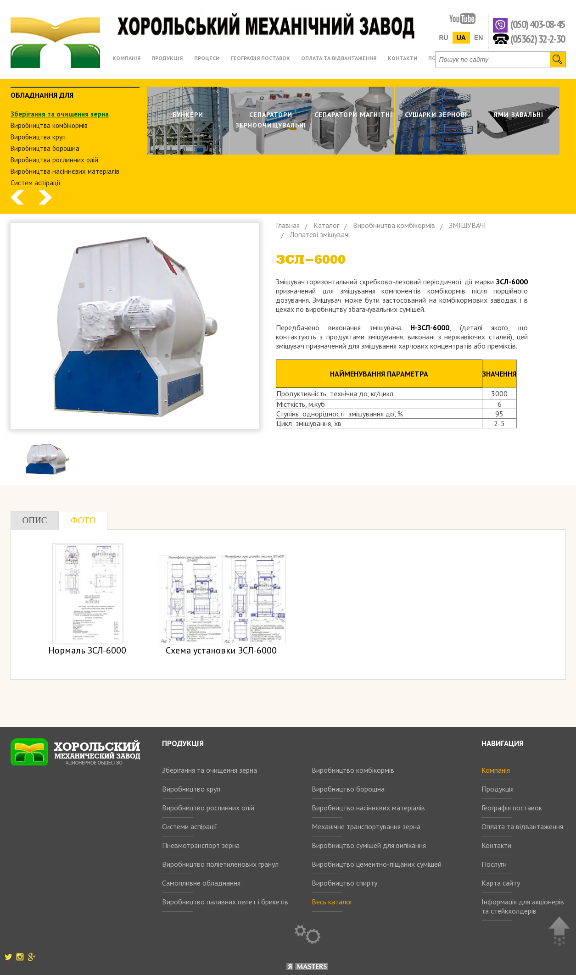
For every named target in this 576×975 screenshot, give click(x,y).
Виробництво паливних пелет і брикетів (225, 901)
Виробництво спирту (344, 882)
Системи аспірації (189, 826)
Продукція (497, 788)
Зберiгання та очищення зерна (60, 114)
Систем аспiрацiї (36, 182)
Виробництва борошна (45, 148)
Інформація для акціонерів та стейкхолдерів (522, 906)
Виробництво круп (191, 788)
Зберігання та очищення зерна (209, 770)
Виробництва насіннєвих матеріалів (65, 171)
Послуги (494, 864)
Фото (83, 520)
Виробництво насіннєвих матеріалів (368, 807)
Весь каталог (332, 901)
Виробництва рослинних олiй (54, 159)
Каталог (326, 225)
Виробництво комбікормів (353, 770)
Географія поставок (511, 807)
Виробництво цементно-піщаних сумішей (377, 864)
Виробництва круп (38, 137)
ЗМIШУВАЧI (467, 225)
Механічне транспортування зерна (366, 826)
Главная (288, 225)
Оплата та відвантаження (522, 826)
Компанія (495, 770)
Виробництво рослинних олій (208, 807)
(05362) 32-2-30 (537, 38)
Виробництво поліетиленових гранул (220, 864)
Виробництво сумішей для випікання (369, 845)
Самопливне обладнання (201, 882)
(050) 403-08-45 (537, 24)
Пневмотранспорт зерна (201, 845)
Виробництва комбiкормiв (49, 125)
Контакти (496, 845)
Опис (34, 520)
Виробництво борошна (348, 788)
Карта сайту (500, 882)
